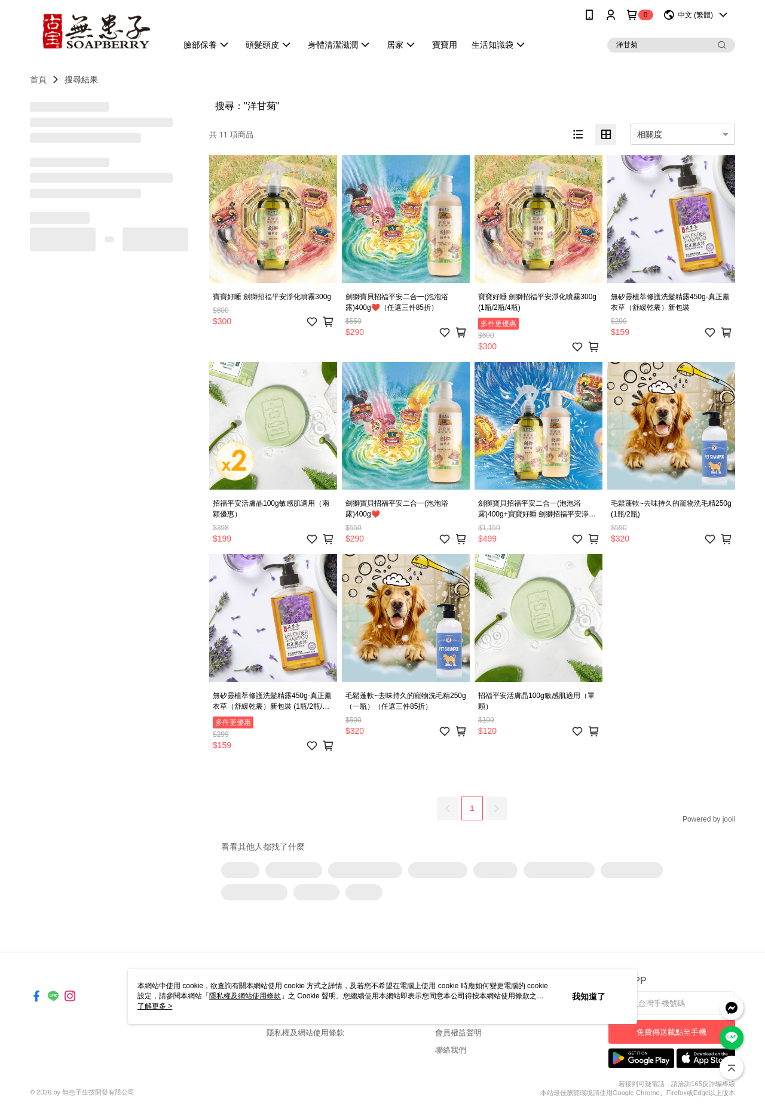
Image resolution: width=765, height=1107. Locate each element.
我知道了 (588, 996)
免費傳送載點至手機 (671, 1032)
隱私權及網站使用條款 (305, 1032)
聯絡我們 (450, 1050)
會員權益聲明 (458, 1032)
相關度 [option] (649, 134)
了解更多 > (154, 1006)
